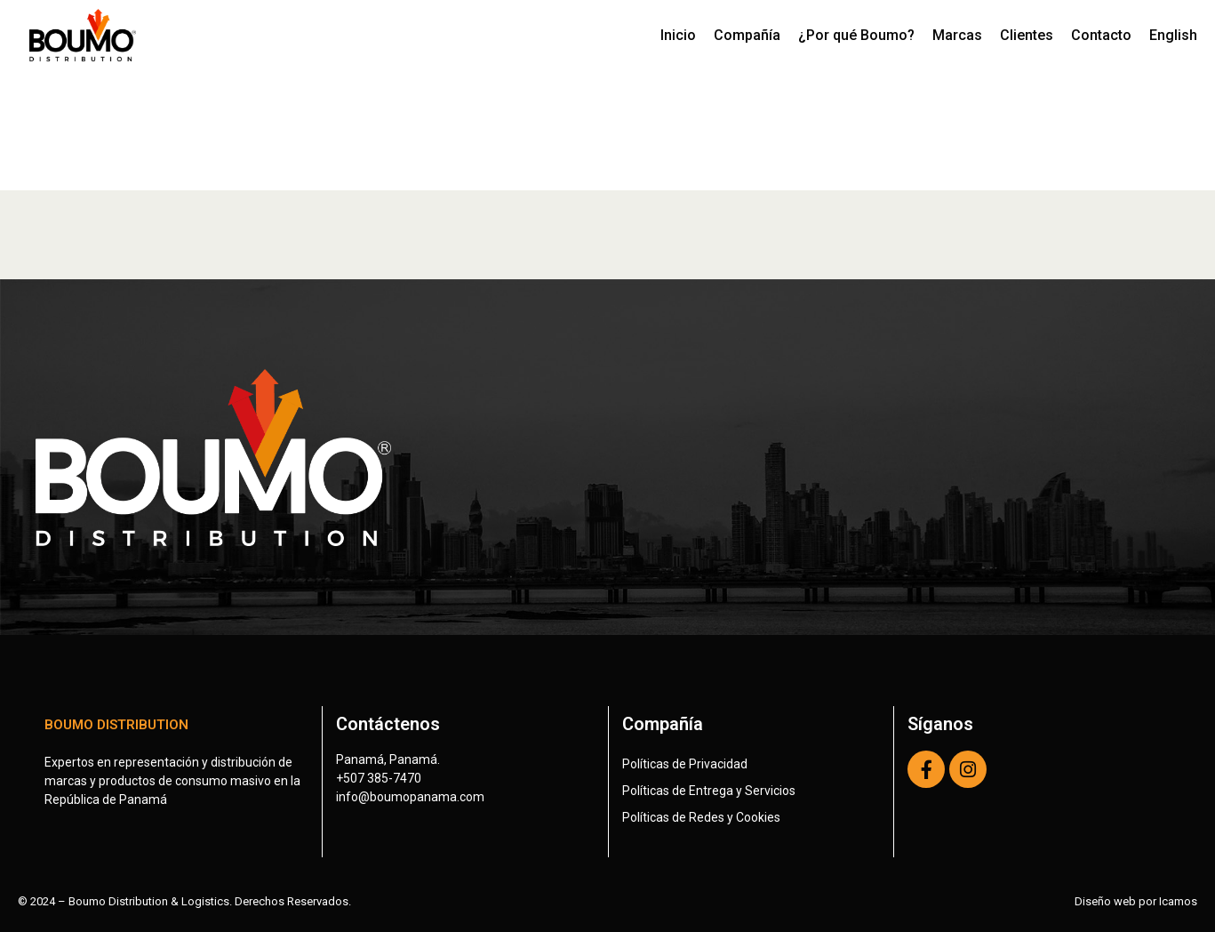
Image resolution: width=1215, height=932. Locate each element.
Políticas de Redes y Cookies (701, 817)
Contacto (1101, 35)
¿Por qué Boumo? (856, 35)
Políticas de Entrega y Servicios (708, 790)
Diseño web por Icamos (1136, 901)
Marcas (957, 35)
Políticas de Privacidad (684, 764)
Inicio (678, 35)
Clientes (1026, 35)
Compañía (747, 35)
